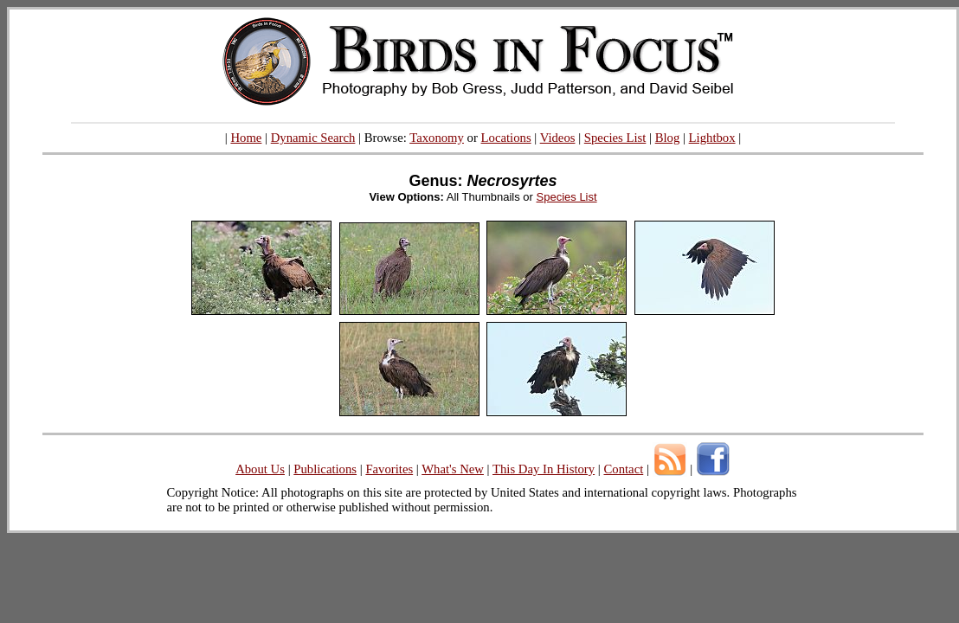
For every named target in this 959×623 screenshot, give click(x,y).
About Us (260, 469)
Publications (325, 469)
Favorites (389, 469)
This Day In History (543, 469)
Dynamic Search (313, 138)
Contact (623, 469)
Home (245, 138)
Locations (506, 138)
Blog (667, 138)
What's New (453, 469)
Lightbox (712, 138)
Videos (558, 138)
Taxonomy (436, 138)
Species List (615, 138)
